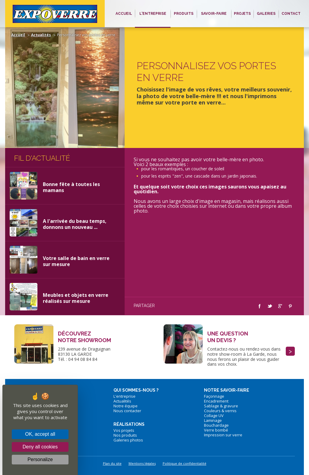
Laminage (213, 420)
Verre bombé (216, 430)
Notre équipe (125, 406)
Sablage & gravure (221, 406)
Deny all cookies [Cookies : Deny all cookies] (40, 446)
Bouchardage (216, 425)
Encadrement (216, 401)
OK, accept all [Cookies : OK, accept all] (40, 434)
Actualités (41, 34)
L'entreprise (124, 396)
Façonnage (214, 396)
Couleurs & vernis (220, 410)
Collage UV (214, 415)
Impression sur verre (223, 435)
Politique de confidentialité (184, 463)
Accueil (18, 34)
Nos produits (125, 435)
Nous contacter (127, 410)
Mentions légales (142, 463)
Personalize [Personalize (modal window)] (40, 459)
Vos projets (123, 430)
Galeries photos (128, 440)
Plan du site (112, 463)
